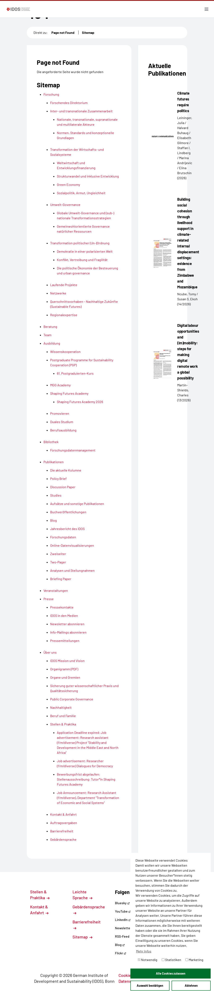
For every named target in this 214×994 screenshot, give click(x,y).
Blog (120, 945)
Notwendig (147, 960)
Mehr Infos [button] (143, 951)
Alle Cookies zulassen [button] (170, 973)
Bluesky (122, 903)
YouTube (123, 911)
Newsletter (123, 928)
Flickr (120, 953)
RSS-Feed (122, 936)
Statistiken (171, 960)
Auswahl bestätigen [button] (150, 985)
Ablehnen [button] (191, 985)
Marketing (194, 960)
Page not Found (62, 32)
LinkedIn (123, 920)
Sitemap (88, 32)
